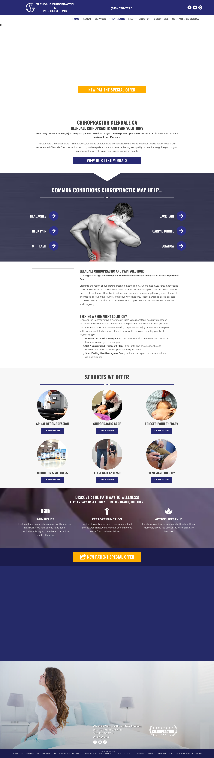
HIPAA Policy (90, 754)
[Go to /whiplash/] (43, 246)
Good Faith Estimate (144, 754)
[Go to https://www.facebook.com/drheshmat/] (189, 7)
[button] (112, 89)
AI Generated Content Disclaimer (185, 754)
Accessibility (27, 754)
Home (75, 19)
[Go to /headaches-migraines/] (43, 216)
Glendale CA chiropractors (64, 147)
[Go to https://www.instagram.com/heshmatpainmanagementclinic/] (200, 7)
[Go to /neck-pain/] (43, 231)
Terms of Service (123, 754)
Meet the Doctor (139, 19)
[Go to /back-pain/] (169, 216)
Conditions (161, 19)
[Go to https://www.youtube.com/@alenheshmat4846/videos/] (195, 7)
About (87, 19)
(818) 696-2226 (121, 8)
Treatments (117, 19)
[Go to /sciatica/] (169, 246)
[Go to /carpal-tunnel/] (169, 231)
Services (100, 19)
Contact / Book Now (185, 19)
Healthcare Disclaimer (70, 754)
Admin (15, 754)
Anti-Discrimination (46, 754)
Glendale (161, 754)
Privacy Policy (106, 754)
